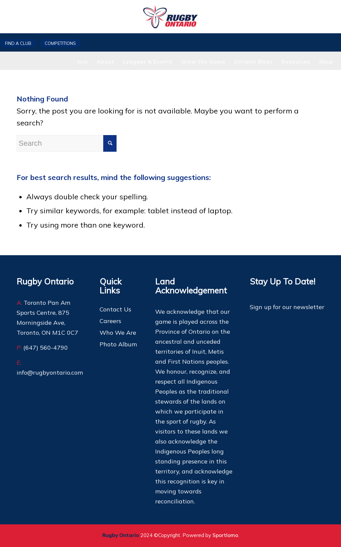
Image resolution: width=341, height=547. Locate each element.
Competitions (60, 43)
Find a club (18, 43)
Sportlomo (225, 535)
